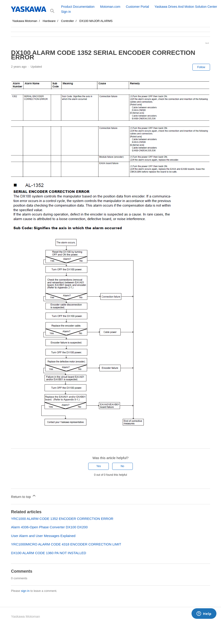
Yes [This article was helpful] (98, 466)
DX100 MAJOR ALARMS (95, 21)
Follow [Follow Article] (201, 67)
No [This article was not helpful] (122, 466)
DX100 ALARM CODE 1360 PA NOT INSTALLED (48, 553)
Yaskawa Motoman (24, 21)
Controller (67, 21)
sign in (25, 591)
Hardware (49, 21)
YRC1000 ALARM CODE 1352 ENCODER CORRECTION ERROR (62, 519)
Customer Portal (137, 6)
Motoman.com (110, 6)
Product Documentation (77, 6)
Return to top (23, 496)
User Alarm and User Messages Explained (43, 536)
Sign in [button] (66, 11)
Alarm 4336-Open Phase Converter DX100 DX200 (49, 527)
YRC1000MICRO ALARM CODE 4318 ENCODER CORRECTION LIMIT (66, 544)
